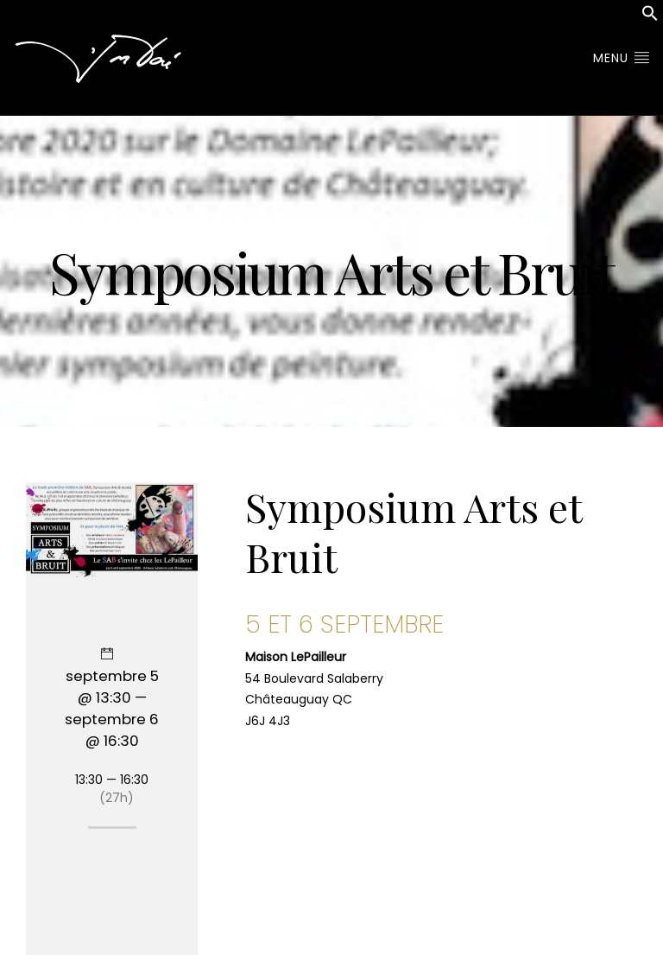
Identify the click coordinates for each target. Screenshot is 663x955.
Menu (621, 58)
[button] (650, 17)
